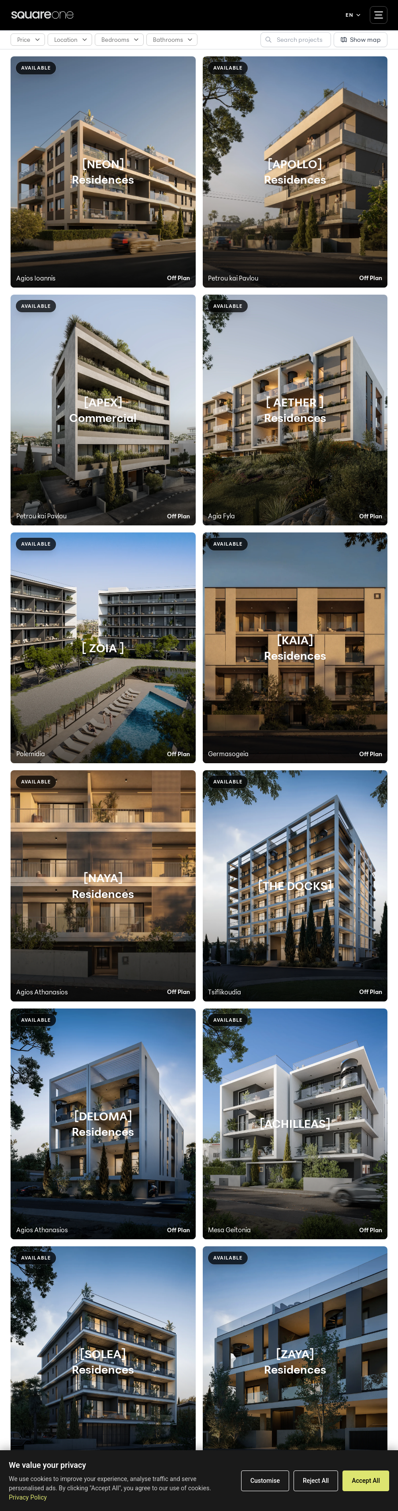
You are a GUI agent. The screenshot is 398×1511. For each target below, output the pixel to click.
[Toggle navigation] (378, 15)
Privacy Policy (28, 1497)
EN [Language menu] (353, 15)
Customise (265, 1480)
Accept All (366, 1480)
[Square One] (42, 15)
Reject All (316, 1480)
